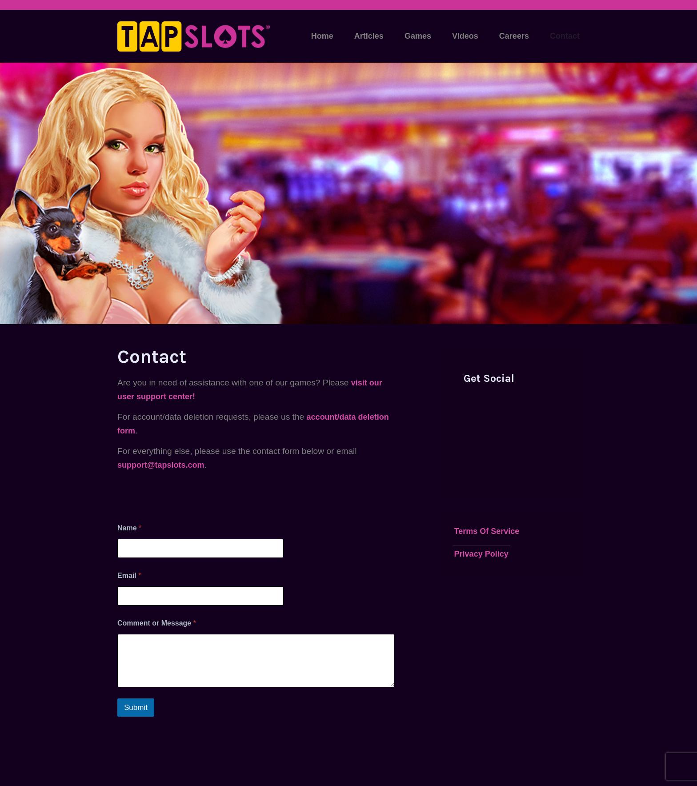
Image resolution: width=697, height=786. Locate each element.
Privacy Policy (481, 553)
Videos (465, 36)
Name (129, 528)
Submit (136, 707)
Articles (369, 36)
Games (418, 36)
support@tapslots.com (160, 465)
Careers (514, 36)
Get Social (489, 378)
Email (129, 575)
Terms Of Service (487, 531)
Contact (565, 36)
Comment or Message (156, 623)
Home (322, 36)
